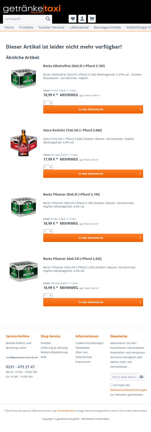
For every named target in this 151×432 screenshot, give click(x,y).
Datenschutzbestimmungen (128, 390)
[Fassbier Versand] (51, 27)
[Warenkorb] (92, 19)
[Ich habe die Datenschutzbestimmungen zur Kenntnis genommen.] (111, 385)
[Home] (9, 27)
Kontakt (46, 343)
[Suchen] (48, 19)
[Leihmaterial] (79, 27)
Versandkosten (66, 410)
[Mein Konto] (82, 19)
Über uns (82, 352)
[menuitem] (27, 20)
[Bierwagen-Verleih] (107, 27)
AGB (43, 357)
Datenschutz (84, 357)
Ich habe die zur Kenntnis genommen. (128, 389)
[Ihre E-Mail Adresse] (124, 377)
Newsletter (83, 348)
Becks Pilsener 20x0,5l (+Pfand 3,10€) (71, 194)
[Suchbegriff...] (27, 19)
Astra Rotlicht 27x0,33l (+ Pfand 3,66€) (72, 130)
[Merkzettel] (72, 19)
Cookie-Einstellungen (89, 343)
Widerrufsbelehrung (54, 352)
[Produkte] (26, 27)
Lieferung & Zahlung (54, 348)
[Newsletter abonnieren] (141, 377)
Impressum (83, 362)
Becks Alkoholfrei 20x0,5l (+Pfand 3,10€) (74, 66)
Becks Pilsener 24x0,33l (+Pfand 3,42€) (72, 259)
